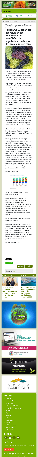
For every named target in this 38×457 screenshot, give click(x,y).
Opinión (8, 415)
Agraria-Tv (9, 398)
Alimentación (10, 403)
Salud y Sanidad (10, 427)
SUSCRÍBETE (8, 449)
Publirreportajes (11, 425)
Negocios (9, 413)
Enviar (20, 266)
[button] (23, 275)
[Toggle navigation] (33, 10)
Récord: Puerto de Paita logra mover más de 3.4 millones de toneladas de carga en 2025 (28, 292)
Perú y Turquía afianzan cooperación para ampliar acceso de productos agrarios (9, 292)
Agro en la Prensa (11, 401)
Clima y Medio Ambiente (13, 408)
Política (8, 418)
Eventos (8, 410)
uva (14, 271)
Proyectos (9, 422)
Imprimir (28, 266)
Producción (9, 420)
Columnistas (9, 430)
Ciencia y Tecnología (12, 405)
